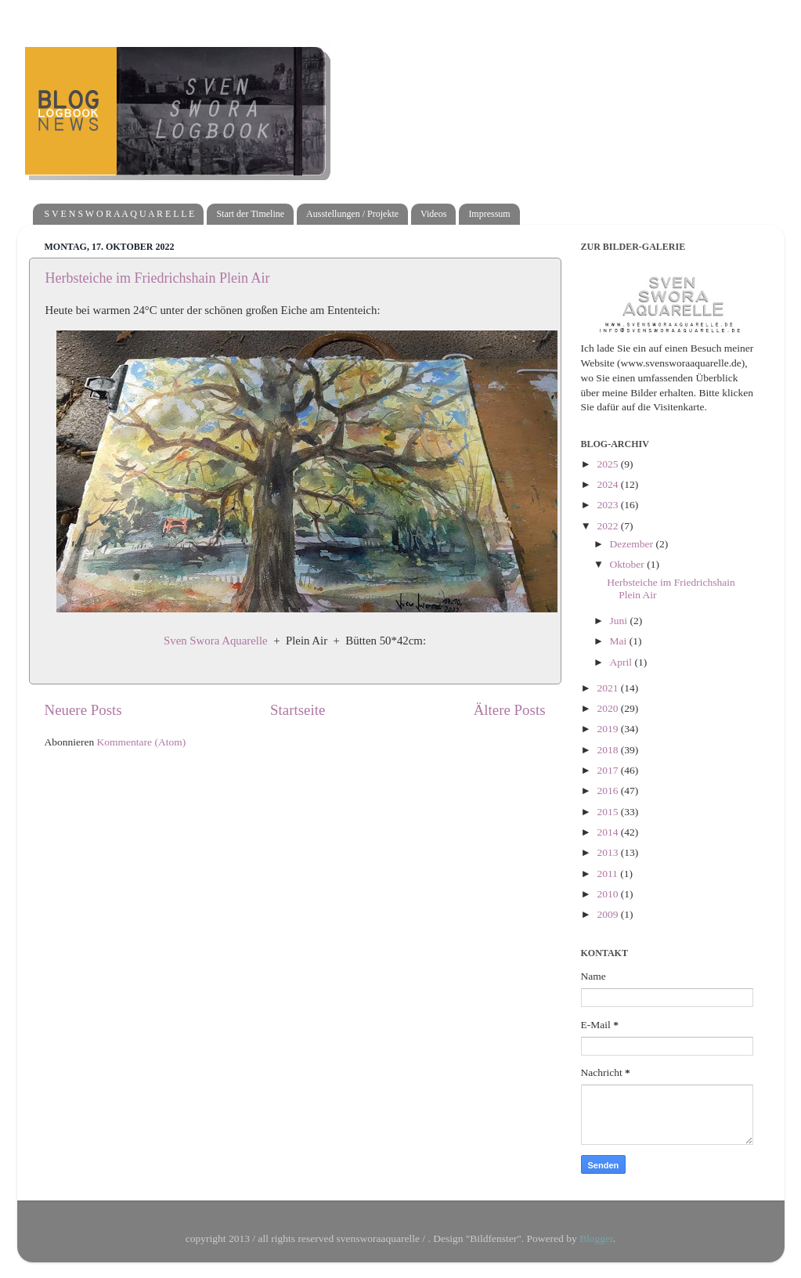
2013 (608, 852)
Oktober (629, 564)
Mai (620, 641)
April (622, 662)
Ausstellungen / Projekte (352, 213)
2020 (608, 708)
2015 (608, 812)
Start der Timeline (250, 213)
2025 (608, 464)
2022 (608, 526)
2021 (608, 688)
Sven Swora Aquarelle (216, 640)
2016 (608, 790)
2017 (608, 770)
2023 (608, 505)
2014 (608, 832)
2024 (608, 484)
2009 (608, 914)
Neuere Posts (83, 710)
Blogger (596, 1238)
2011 (608, 873)
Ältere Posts (510, 710)
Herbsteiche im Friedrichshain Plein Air (157, 278)
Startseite (297, 710)
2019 (608, 729)
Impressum (489, 213)
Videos (433, 213)
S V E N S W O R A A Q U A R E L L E (120, 213)
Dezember (633, 544)
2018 (608, 750)
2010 (608, 894)
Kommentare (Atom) (141, 742)
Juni (620, 620)
